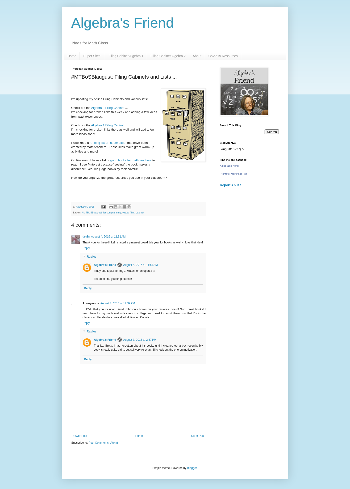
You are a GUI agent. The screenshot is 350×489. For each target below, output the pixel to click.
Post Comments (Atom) (103, 442)
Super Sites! (92, 56)
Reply (86, 248)
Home (71, 56)
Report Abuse (230, 185)
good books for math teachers (131, 160)
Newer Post (79, 436)
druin (86, 236)
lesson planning (112, 212)
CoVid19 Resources (223, 56)
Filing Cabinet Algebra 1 (126, 56)
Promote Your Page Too (233, 173)
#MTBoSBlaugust (92, 212)
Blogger (192, 468)
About (197, 56)
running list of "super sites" (108, 143)
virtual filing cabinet (133, 212)
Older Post (197, 436)
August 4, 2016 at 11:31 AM (108, 236)
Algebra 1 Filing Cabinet (108, 125)
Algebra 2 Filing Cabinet (107, 108)
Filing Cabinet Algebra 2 (168, 56)
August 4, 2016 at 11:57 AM (140, 265)
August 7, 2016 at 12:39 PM (117, 303)
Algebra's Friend (122, 23)
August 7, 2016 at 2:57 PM (139, 339)
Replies (91, 256)
